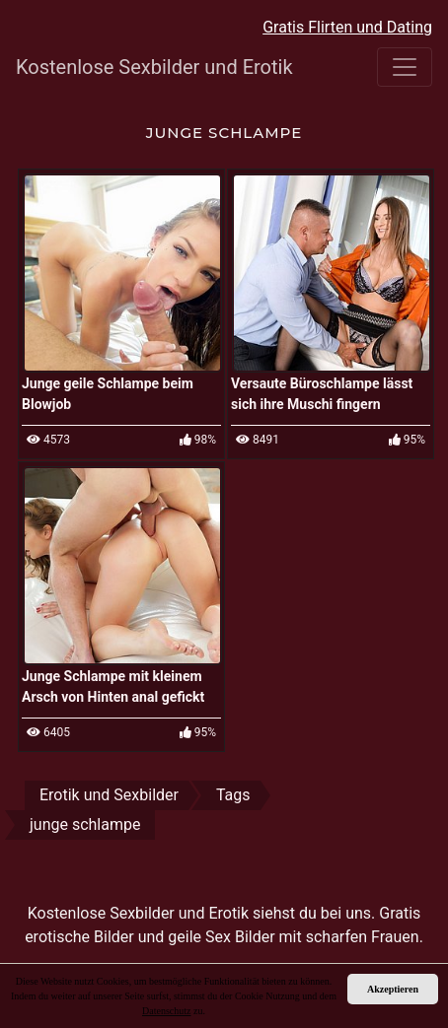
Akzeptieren (392, 989)
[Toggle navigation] (404, 67)
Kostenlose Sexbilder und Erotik (137, 67)
